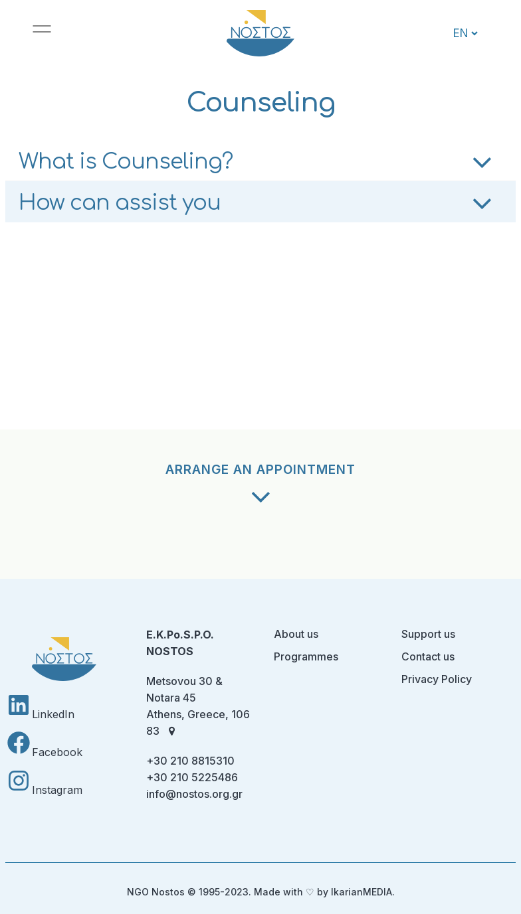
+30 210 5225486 (192, 777)
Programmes (306, 656)
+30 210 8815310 (190, 760)
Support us (428, 634)
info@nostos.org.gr (194, 793)
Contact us (428, 656)
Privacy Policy (436, 679)
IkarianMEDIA (361, 891)
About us (296, 634)
